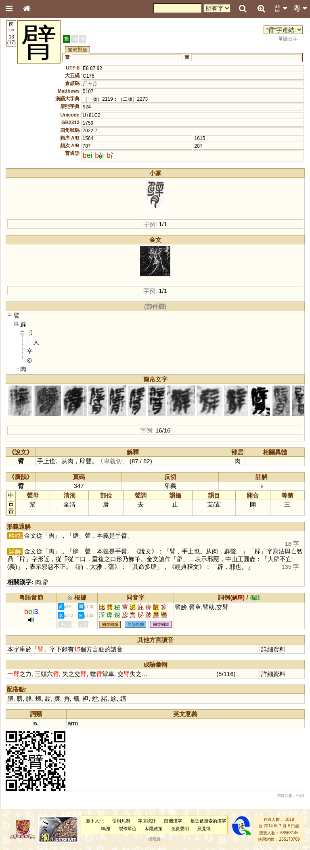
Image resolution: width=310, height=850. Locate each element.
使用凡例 (121, 820)
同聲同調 (161, 624)
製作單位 (127, 828)
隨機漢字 (173, 820)
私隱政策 (154, 828)
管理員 (154, 839)
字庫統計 (147, 820)
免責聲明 (180, 828)
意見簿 (204, 828)
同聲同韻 (110, 624)
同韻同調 (136, 624)
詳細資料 (273, 649)
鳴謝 (105, 828)
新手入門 (95, 820)
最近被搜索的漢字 (208, 820)
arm (73, 723)
